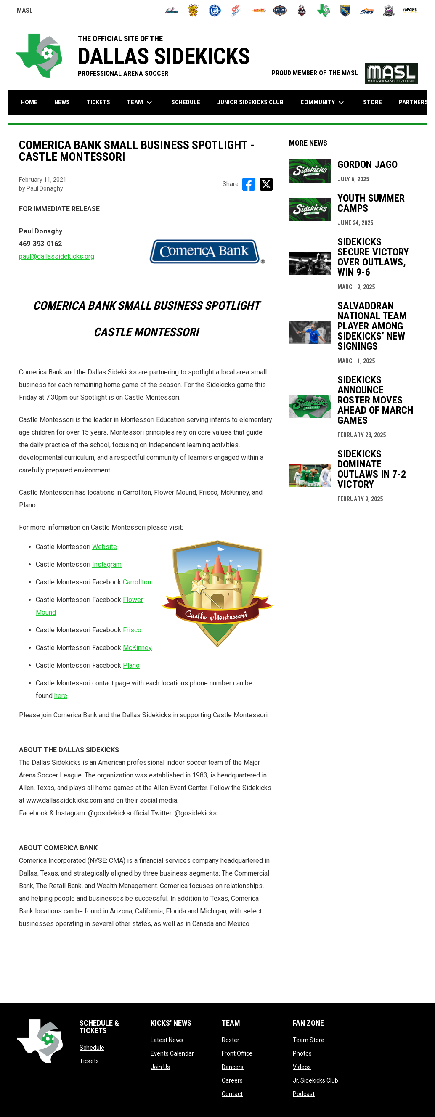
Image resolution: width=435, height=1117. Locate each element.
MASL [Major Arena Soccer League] (25, 12)
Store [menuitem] (372, 102)
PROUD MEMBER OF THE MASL (345, 73)
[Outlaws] (280, 10)
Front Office (237, 1053)
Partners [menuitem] (413, 102)
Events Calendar (172, 1053)
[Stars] (367, 10)
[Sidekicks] (324, 10)
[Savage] (302, 10)
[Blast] (193, 10)
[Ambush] (171, 10)
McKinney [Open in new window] (137, 648)
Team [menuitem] (140, 103)
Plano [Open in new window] (131, 665)
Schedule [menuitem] (185, 102)
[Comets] (236, 10)
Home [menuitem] (29, 102)
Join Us (160, 1067)
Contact (232, 1093)
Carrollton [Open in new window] (137, 582)
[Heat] (258, 10)
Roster (230, 1040)
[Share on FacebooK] (248, 184)
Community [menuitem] (323, 103)
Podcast (304, 1093)
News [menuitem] (62, 102)
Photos (302, 1053)
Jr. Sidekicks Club (315, 1080)
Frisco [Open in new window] (132, 630)
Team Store (308, 1040)
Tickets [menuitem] (98, 102)
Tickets (89, 1061)
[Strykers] (389, 10)
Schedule (92, 1047)
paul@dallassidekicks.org (56, 256)
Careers (232, 1080)
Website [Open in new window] (104, 547)
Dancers (233, 1067)
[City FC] (215, 10)
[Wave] (410, 10)
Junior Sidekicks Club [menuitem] (250, 102)
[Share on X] (266, 184)
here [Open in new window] (60, 696)
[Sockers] (345, 10)
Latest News (167, 1040)
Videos (302, 1067)
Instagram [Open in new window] (107, 564)
